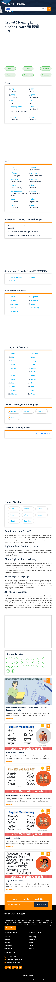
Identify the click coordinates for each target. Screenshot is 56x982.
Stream (33, 368)
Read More (9, 719)
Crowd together (16, 277)
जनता (13, 95)
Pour (13, 361)
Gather (13, 300)
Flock (13, 379)
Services (7, 942)
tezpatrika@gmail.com (14, 960)
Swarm (13, 368)
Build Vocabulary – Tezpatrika (18, 795)
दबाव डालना (15, 179)
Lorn (12, 515)
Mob (13, 353)
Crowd (33, 277)
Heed (40, 509)
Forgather (34, 297)
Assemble (34, 300)
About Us (8, 937)
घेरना (32, 185)
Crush (33, 390)
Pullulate (34, 372)
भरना (13, 167)
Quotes (31, 948)
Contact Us (8, 948)
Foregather (15, 304)
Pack (13, 364)
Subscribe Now (41, 904)
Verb (28, 68)
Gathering (14, 311)
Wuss (26, 515)
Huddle (13, 390)
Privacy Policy (28, 976)
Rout (32, 383)
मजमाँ (32, 107)
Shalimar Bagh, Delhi (13, 963)
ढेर (31, 101)
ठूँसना (13, 199)
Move (33, 304)
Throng (33, 361)
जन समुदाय (34, 167)
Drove (13, 383)
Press (33, 394)
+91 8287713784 (12, 957)
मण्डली (33, 95)
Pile (12, 357)
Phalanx (14, 394)
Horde (33, 375)
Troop (13, 387)
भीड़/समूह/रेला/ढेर (16, 107)
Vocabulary (33, 940)
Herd (13, 281)
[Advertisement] (28, 51)
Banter (13, 509)
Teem (33, 364)
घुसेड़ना (33, 199)
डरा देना (13, 205)
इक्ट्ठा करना (14, 185)
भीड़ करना (34, 179)
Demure (27, 509)
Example (46, 68)
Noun (10, 68)
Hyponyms (45, 75)
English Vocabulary (13, 838)
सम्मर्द (32, 117)
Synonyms (10, 75)
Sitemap (7, 940)
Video (31, 945)
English (13, 411)
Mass (33, 357)
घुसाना (33, 205)
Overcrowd (34, 353)
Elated (13, 521)
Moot (40, 515)
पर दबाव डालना (35, 173)
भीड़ (12, 89)
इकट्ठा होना (34, 191)
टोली (32, 89)
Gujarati (40, 411)
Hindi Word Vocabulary (15, 753)
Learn (31, 942)
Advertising (8, 945)
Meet (13, 297)
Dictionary (32, 937)
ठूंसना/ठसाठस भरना (17, 191)
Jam (12, 372)
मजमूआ (13, 117)
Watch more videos (43, 434)
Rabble (33, 379)
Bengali (26, 411)
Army (33, 387)
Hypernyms (28, 75)
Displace (14, 308)
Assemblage (35, 308)
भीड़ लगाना (14, 173)
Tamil (12, 417)
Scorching (27, 521)
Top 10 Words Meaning (15, 881)
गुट (12, 101)
